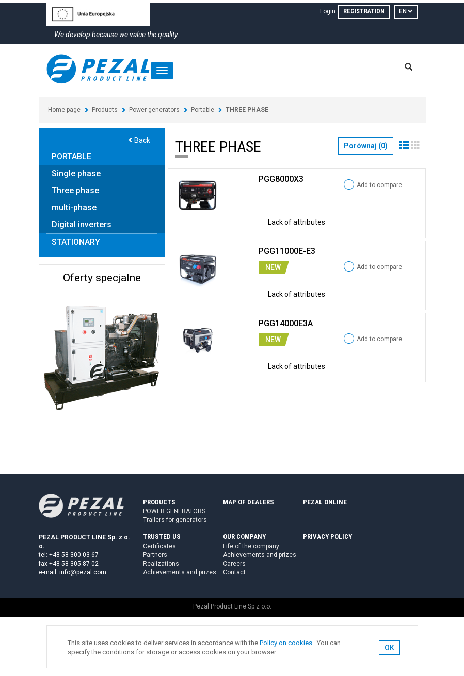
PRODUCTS (159, 502)
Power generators (154, 109)
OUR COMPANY (244, 536)
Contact (234, 572)
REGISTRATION (364, 11)
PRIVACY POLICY (327, 536)
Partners (155, 555)
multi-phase (74, 207)
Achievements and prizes (179, 572)
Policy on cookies (286, 643)
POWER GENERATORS (174, 511)
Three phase (75, 190)
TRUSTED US (162, 536)
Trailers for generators (175, 519)
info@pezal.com (82, 572)
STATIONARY (76, 242)
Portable (202, 109)
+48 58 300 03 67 (74, 555)
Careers (234, 563)
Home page (64, 109)
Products (105, 109)
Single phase (76, 173)
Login (327, 11)
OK (389, 648)
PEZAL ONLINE (325, 502)
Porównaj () (366, 146)
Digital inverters (81, 224)
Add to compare (379, 185)
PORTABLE (71, 156)
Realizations (161, 563)
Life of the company (251, 546)
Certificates (159, 546)
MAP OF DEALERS (248, 502)
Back (139, 140)
